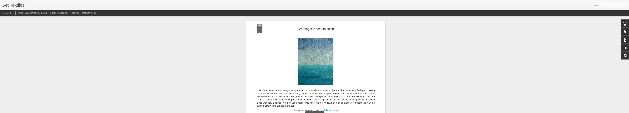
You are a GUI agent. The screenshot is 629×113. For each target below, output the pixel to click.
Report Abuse (333, 111)
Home (20, 13)
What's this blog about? (36, 13)
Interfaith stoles (88, 13)
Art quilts (75, 13)
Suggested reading (59, 13)
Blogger (324, 111)
